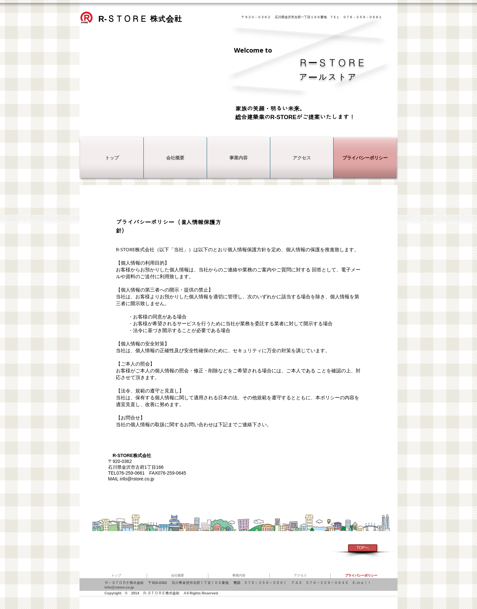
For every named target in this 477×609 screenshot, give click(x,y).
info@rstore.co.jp (137, 478)
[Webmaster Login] (82, 281)
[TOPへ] (362, 548)
